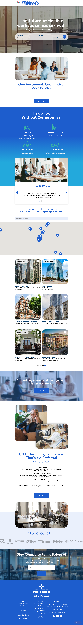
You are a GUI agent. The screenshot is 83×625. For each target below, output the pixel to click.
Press (23, 612)
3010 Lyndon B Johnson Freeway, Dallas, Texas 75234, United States (55, 288)
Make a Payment (23, 603)
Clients (23, 601)
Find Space (41, 390)
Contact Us (23, 619)
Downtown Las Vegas (49, 357)
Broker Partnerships (23, 615)
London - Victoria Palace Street (26, 321)
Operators (39, 608)
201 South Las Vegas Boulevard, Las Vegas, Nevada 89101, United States (54, 359)
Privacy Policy (39, 617)
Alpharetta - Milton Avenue (24, 357)
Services (22, 605)
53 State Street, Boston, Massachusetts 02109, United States (55, 324)
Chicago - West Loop (22, 286)
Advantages (39, 605)
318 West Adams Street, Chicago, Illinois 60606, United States (28, 288)
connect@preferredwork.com (57, 612)
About (23, 608)
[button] (43, 232)
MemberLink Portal (39, 614)
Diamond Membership (39, 612)
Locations (39, 601)
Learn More (41, 101)
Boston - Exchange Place (50, 321)
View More (40, 365)
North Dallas (47, 286)
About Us (23, 610)
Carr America (41, 596)
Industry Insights (23, 614)
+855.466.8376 (57, 609)
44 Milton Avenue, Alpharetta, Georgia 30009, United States (27, 359)
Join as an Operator (39, 610)
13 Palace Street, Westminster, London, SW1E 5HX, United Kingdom (27, 324)
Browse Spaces (38, 603)
